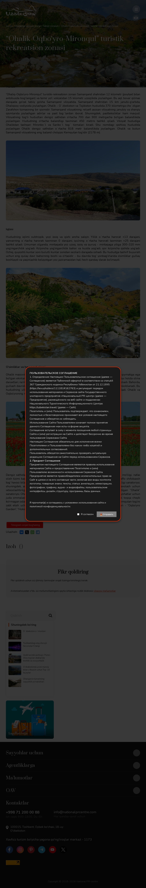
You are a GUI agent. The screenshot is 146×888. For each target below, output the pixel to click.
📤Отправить (106, 514)
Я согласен (87, 514)
